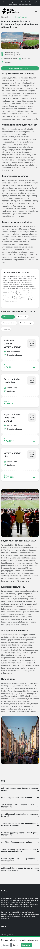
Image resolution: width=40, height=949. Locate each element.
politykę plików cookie (30, 940)
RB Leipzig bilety (23, 581)
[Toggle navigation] (36, 11)
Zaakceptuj (26, 945)
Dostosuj (6, 945)
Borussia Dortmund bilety (15, 578)
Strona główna (7, 934)
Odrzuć (15, 945)
